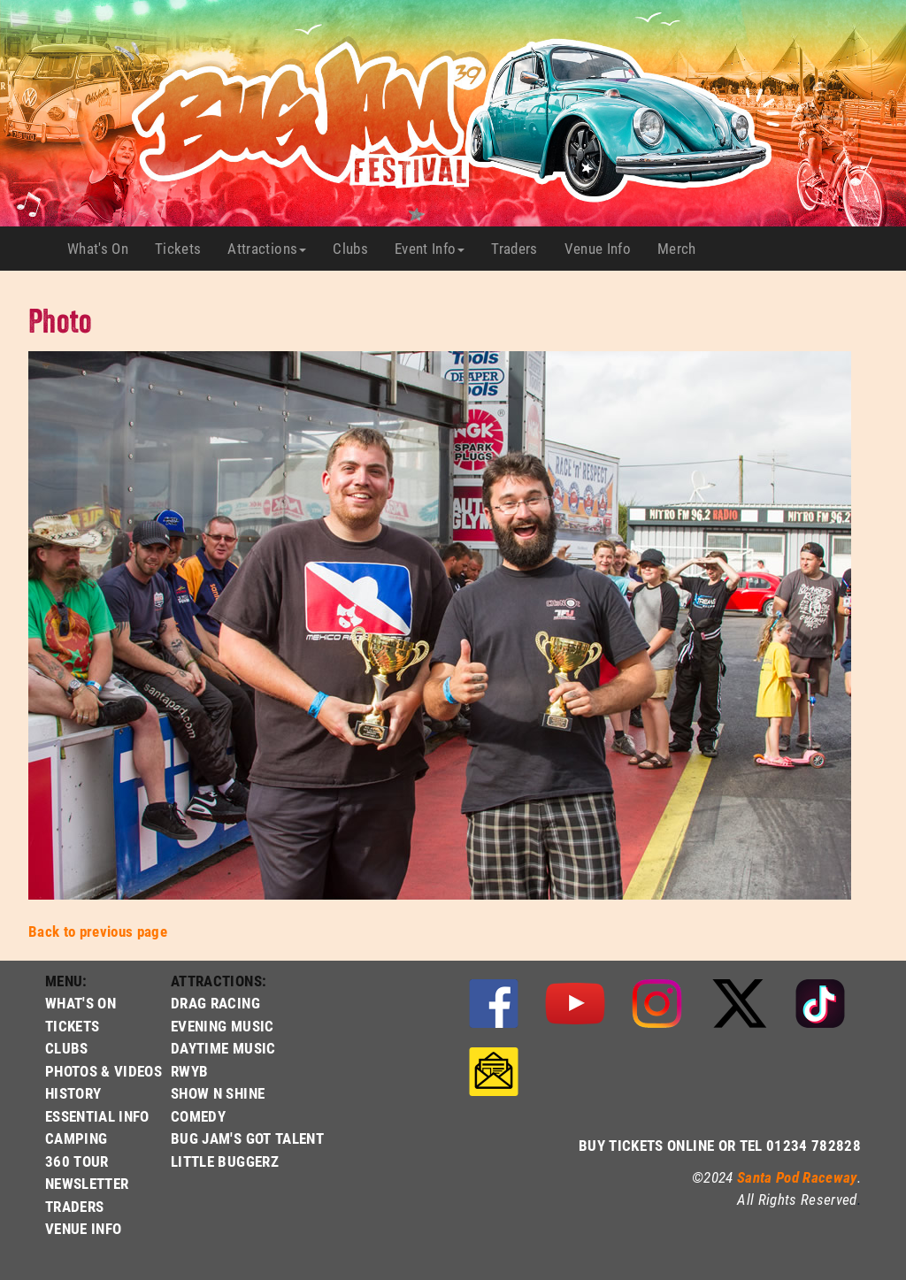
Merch (683, 248)
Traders (520, 248)
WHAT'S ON (80, 1003)
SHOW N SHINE (218, 1093)
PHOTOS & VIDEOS (103, 1071)
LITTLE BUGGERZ (225, 1161)
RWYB (189, 1071)
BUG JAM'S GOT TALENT (247, 1138)
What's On (104, 248)
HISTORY (73, 1093)
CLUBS (66, 1048)
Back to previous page (97, 931)
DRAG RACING (215, 1003)
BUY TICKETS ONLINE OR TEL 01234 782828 (720, 1145)
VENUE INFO (83, 1228)
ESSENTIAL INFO (97, 1116)
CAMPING (76, 1138)
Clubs (357, 248)
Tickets (184, 248)
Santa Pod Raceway (797, 1177)
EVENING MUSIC (222, 1026)
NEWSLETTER (86, 1183)
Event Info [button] (430, 248)
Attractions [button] (266, 248)
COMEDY (198, 1116)
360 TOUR (77, 1161)
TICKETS (72, 1026)
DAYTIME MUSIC (223, 1048)
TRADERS (74, 1206)
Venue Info (604, 248)
